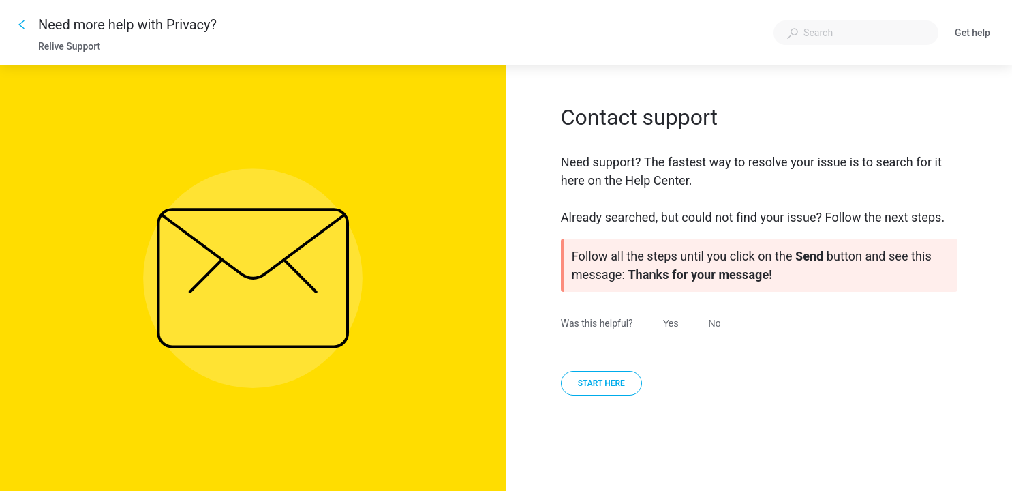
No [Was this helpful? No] (715, 323)
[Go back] (22, 24)
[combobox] (855, 32)
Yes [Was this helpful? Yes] (671, 323)
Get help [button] (972, 32)
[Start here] (601, 383)
